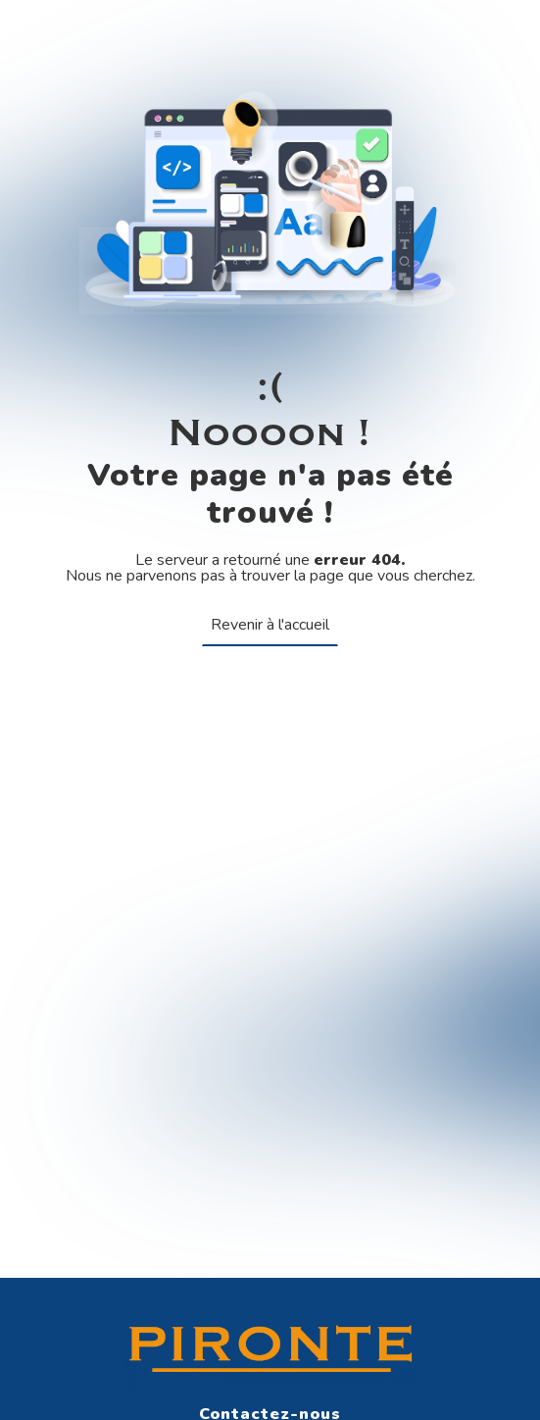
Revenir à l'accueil (270, 624)
